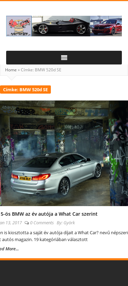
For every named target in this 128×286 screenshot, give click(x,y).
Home (11, 70)
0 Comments (42, 222)
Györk (69, 222)
